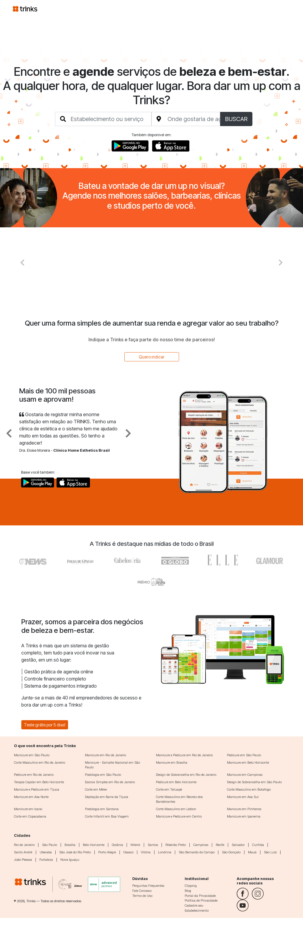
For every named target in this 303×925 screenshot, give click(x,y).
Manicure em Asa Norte (31, 797)
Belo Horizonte (93, 845)
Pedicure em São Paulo (244, 755)
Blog (188, 891)
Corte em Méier (96, 789)
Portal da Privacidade (200, 896)
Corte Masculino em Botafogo (249, 789)
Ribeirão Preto (175, 845)
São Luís (270, 852)
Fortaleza (46, 860)
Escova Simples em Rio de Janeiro (110, 782)
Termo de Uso (142, 896)
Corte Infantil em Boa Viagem (107, 816)
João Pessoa (23, 860)
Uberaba (46, 852)
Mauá (252, 852)
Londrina (164, 852)
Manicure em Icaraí (28, 809)
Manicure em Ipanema (243, 816)
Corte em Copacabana (30, 816)
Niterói (135, 845)
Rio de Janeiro (24, 845)
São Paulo (49, 845)
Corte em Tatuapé (169, 789)
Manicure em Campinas (244, 775)
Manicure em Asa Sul (243, 797)
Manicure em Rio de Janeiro (105, 755)
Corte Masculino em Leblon (176, 809)
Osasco (128, 852)
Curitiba (258, 845)
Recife (220, 845)
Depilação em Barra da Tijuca (106, 797)
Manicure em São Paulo (31, 755)
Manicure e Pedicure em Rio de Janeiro (184, 755)
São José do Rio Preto (75, 852)
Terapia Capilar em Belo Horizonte (39, 782)
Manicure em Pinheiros (244, 809)
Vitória (146, 852)
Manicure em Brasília (171, 762)
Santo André (23, 852)
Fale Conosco (142, 891)
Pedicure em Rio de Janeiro (34, 775)
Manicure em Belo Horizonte (248, 762)
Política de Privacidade (201, 900)
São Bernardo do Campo (197, 852)
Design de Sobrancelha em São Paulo (254, 782)
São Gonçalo (231, 852)
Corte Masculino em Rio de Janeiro (39, 762)
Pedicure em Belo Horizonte (176, 782)
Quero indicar (152, 356)
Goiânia (117, 845)
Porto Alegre (107, 852)
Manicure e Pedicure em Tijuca (36, 789)
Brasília (70, 845)
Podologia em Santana (102, 809)
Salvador (238, 845)
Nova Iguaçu (69, 860)
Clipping (191, 886)
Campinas (200, 845)
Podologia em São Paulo (103, 775)
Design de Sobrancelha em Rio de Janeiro (186, 775)
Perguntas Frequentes (148, 886)
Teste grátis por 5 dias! (44, 724)
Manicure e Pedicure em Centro (179, 816)
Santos (153, 845)
